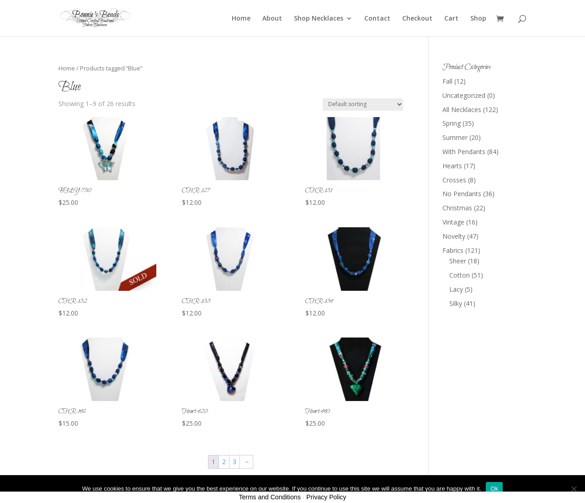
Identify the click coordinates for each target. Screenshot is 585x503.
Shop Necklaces (318, 18)
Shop (478, 18)
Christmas (457, 207)
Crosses (454, 180)
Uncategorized (463, 95)
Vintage (453, 222)
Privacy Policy (326, 497)
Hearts (452, 165)
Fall (447, 81)
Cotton (459, 275)
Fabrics (452, 250)
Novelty (453, 236)
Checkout (417, 18)
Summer (455, 137)
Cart (451, 18)
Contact (377, 18)
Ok (494, 488)
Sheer (457, 261)
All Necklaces (461, 109)
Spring (451, 123)
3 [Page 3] (234, 461)
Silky (455, 303)
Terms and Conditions (270, 497)
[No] (573, 488)
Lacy (456, 289)
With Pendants (463, 151)
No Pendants (461, 193)
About (272, 18)
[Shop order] (363, 104)
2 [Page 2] (224, 461)
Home (241, 18)
